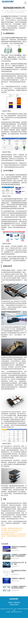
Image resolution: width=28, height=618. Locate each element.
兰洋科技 (7, 10)
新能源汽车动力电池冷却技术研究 (18, 547)
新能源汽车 (12, 12)
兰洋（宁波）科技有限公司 (17, 608)
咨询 (14, 610)
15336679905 (14, 604)
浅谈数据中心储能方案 (18, 578)
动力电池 (10, 22)
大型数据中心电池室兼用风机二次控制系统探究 (18, 555)
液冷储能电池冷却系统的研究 (18, 571)
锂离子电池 (15, 37)
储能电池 (22, 12)
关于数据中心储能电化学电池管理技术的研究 (18, 587)
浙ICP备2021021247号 (16, 611)
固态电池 (17, 12)
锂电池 (19, 55)
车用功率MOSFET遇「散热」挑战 (18, 563)
